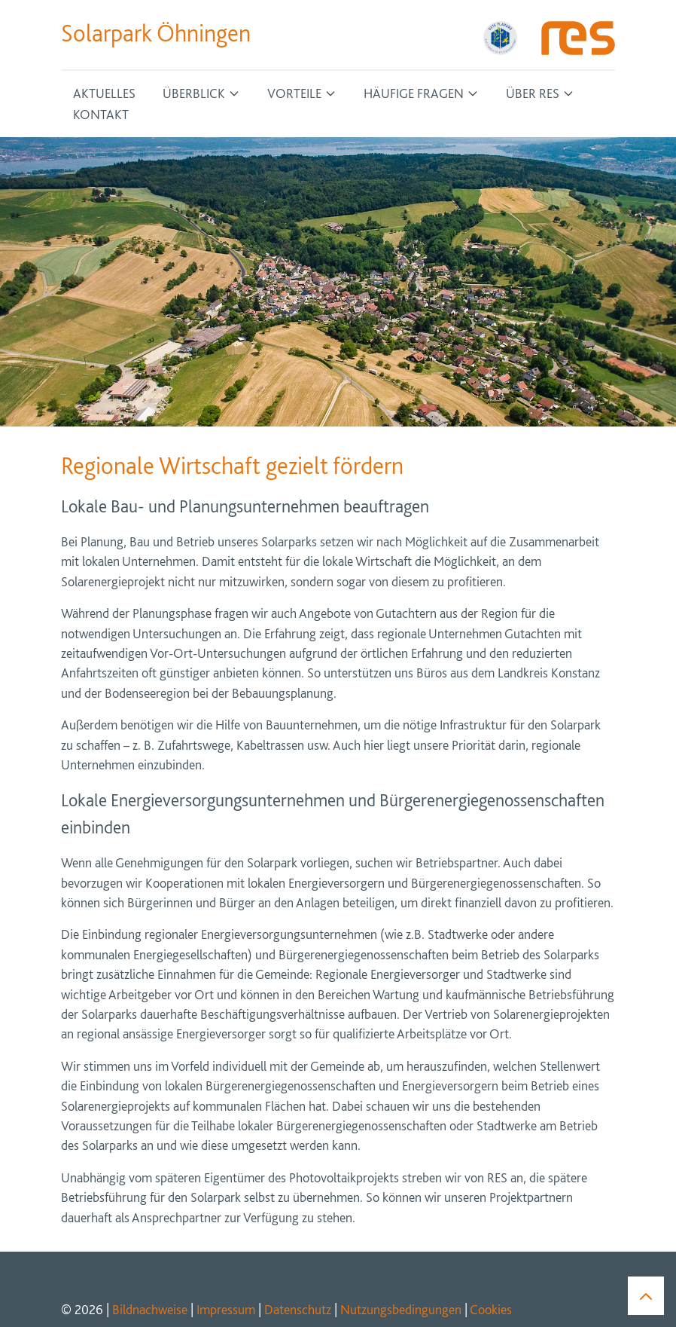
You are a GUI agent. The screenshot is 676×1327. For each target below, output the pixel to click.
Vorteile (294, 93)
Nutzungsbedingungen (400, 1309)
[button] (646, 1295)
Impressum (225, 1309)
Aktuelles (104, 93)
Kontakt (101, 114)
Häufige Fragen (414, 93)
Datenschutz (297, 1309)
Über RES (532, 93)
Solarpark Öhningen (156, 33)
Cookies (491, 1309)
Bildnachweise (149, 1309)
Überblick (194, 93)
